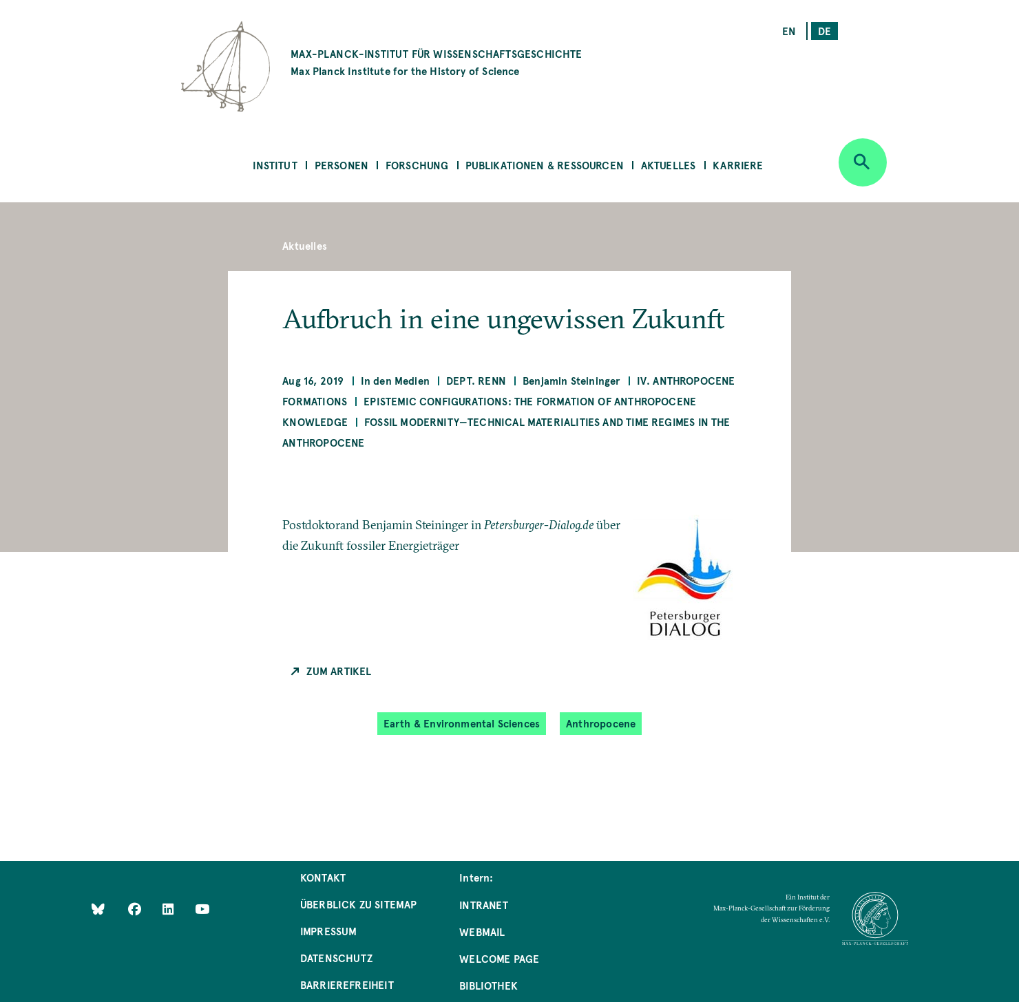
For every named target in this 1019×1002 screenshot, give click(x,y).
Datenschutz (336, 957)
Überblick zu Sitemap (358, 904)
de (824, 30)
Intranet (483, 904)
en (789, 30)
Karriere (738, 165)
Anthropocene (600, 723)
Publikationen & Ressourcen (544, 165)
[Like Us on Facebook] (136, 909)
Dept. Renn (476, 380)
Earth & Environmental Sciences (462, 723)
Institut (275, 165)
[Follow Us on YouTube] (202, 909)
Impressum (328, 931)
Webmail (482, 931)
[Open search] (863, 162)
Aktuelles (668, 165)
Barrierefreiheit (347, 984)
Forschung (417, 165)
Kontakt (323, 877)
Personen (341, 165)
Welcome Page (499, 958)
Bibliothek (488, 985)
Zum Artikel (338, 670)
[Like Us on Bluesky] (98, 909)
